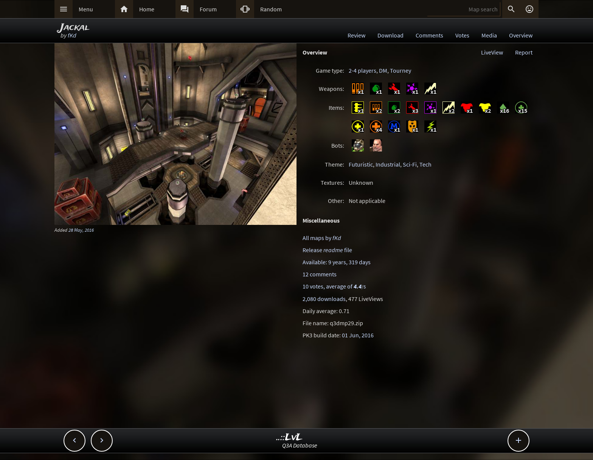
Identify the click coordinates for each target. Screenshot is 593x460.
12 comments (320, 274)
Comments (429, 35)
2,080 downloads (324, 299)
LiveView (492, 52)
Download (390, 35)
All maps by (322, 238)
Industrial (388, 164)
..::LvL (289, 437)
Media (489, 35)
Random (271, 9)
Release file (327, 250)
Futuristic (361, 164)
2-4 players (362, 70)
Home (146, 9)
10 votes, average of (334, 286)
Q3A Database (299, 445)
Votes (462, 35)
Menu (86, 9)
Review (356, 35)
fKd (72, 35)
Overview (520, 35)
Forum (208, 9)
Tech (425, 164)
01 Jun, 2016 (358, 335)
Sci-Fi (410, 164)
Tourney (400, 70)
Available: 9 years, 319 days (337, 262)
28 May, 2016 (81, 230)
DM (383, 70)
